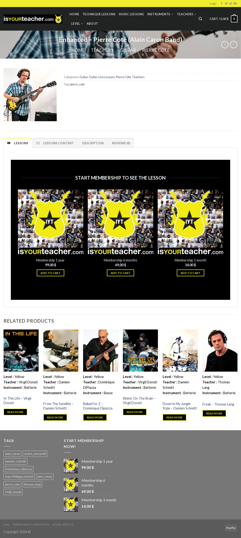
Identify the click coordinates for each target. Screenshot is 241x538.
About (92, 23)
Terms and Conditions (30, 524)
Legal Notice (62, 524)
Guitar (128, 50)
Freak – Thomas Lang (218, 404)
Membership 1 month (190, 260)
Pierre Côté (156, 50)
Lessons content (55, 143)
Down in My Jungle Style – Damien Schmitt (180, 406)
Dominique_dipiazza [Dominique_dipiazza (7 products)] (18, 469)
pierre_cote (77, 84)
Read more (15, 412)
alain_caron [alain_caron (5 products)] (12, 454)
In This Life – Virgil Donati (17, 400)
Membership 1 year (50, 260)
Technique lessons (99, 14)
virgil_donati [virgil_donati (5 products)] (13, 492)
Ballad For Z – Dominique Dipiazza (97, 406)
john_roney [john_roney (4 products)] (44, 476)
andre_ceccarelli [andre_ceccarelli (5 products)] (35, 454)
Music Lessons (131, 14)
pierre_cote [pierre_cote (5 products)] (12, 484)
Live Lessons (106, 77)
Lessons (17, 143)
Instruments (160, 14)
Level (77, 23)
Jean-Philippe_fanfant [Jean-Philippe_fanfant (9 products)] (19, 476)
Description (93, 143)
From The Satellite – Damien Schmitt (58, 406)
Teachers (187, 14)
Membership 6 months (120, 260)
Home (74, 14)
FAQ (7, 524)
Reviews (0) (121, 143)
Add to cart (50, 272)
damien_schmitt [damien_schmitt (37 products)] (15, 461)
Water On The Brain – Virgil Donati (139, 400)
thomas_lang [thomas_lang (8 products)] (32, 484)
